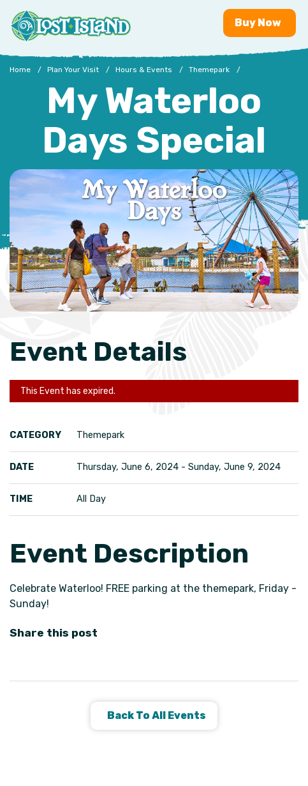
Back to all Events (155, 715)
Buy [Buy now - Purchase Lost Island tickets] (259, 23)
